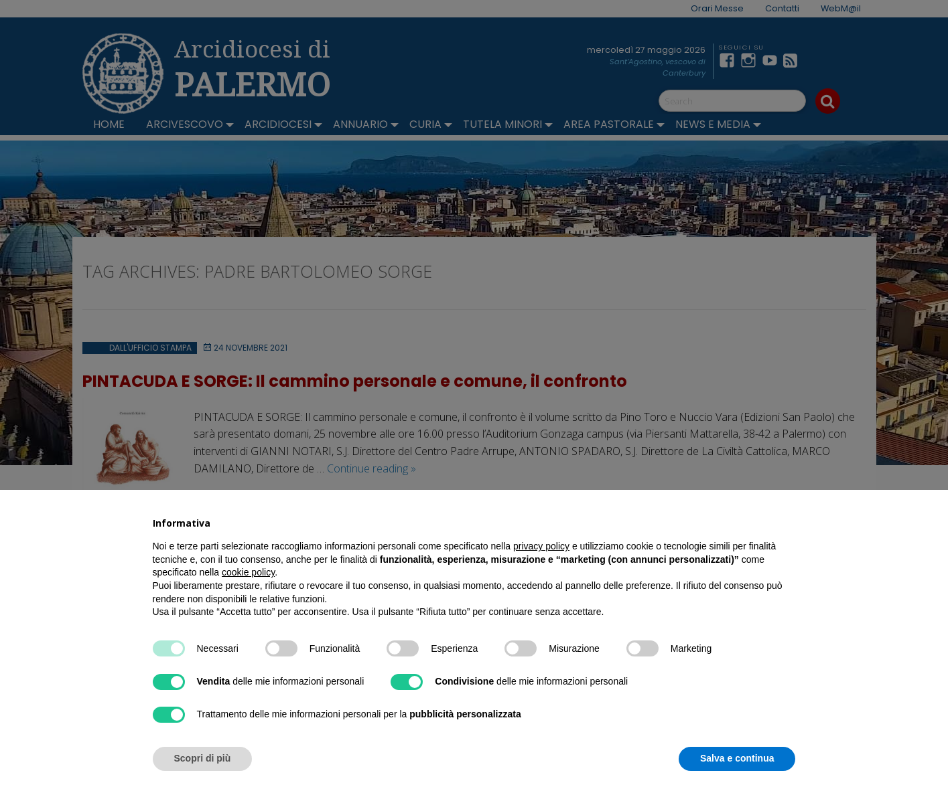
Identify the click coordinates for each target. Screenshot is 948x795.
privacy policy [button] (541, 546)
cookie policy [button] (248, 572)
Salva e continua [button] (737, 758)
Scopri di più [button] (202, 758)
